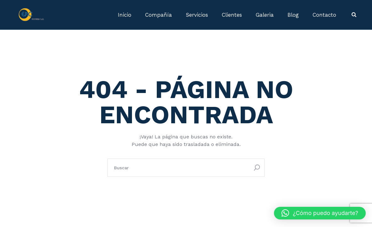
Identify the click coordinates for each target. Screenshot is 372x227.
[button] (320, 213)
